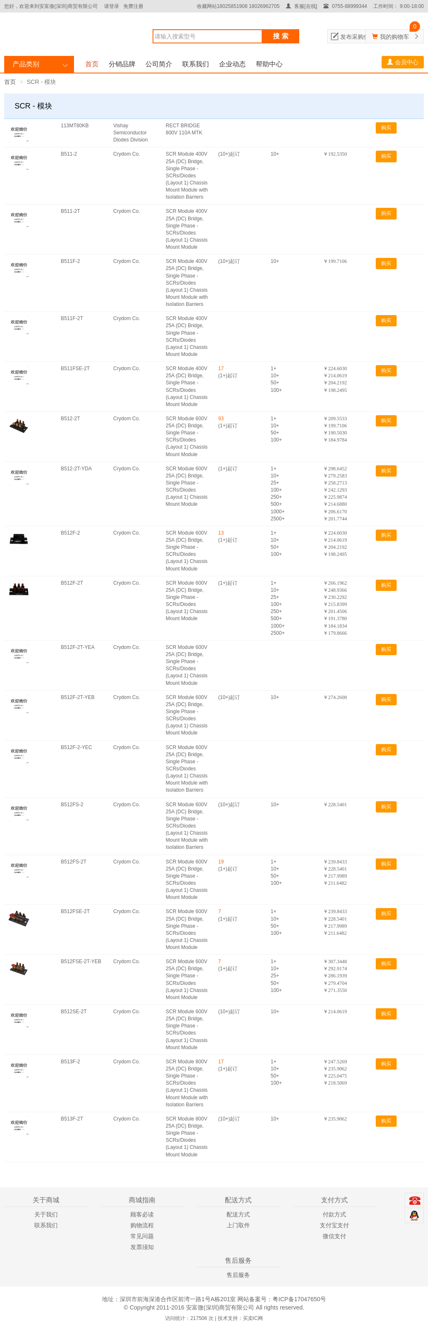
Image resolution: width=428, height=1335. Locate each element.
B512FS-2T (74, 862)
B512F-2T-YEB (78, 697)
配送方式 (238, 1214)
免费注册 (133, 6)
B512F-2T (72, 583)
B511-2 (69, 154)
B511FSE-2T (75, 368)
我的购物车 (394, 36)
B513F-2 (70, 1062)
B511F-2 (70, 261)
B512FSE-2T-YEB (81, 961)
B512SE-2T (74, 1011)
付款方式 (334, 1214)
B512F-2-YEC (76, 747)
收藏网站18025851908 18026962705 (238, 6)
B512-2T (70, 418)
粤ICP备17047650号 (299, 1299)
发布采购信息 (357, 36)
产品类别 (26, 64)
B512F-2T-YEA (78, 647)
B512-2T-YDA (76, 469)
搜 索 (280, 36)
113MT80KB (75, 126)
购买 (386, 128)
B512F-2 (70, 533)
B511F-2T (72, 318)
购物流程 (142, 1225)
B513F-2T (72, 1119)
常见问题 (142, 1236)
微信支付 (334, 1236)
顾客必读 (142, 1214)
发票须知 (142, 1247)
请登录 (111, 6)
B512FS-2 (72, 805)
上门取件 (238, 1225)
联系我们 (195, 64)
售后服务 (238, 1275)
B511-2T (70, 211)
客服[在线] (301, 6)
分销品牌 (122, 64)
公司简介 (158, 64)
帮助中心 (269, 64)
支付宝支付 (334, 1225)
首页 (92, 64)
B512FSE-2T (75, 911)
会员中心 (402, 62)
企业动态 (232, 64)
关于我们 (46, 1214)
